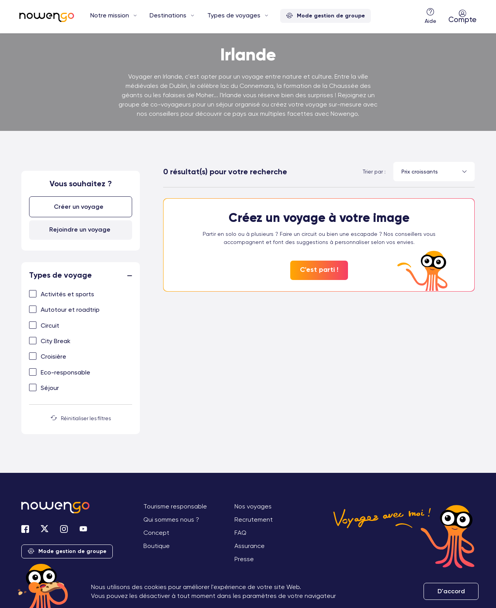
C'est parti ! (319, 269)
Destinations (168, 15)
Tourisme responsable (175, 504)
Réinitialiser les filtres (81, 417)
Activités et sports (67, 292)
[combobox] (434, 171)
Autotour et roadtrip (70, 308)
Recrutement (253, 518)
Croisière (53, 355)
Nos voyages (253, 504)
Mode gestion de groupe (325, 16)
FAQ (240, 531)
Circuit (50, 324)
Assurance (249, 544)
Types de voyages (233, 15)
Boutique (156, 544)
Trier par (373, 171)
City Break (56, 339)
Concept (156, 531)
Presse (244, 557)
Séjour (50, 386)
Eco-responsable (65, 370)
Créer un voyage (80, 206)
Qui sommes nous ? (171, 518)
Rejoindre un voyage (79, 228)
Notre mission (109, 15)
